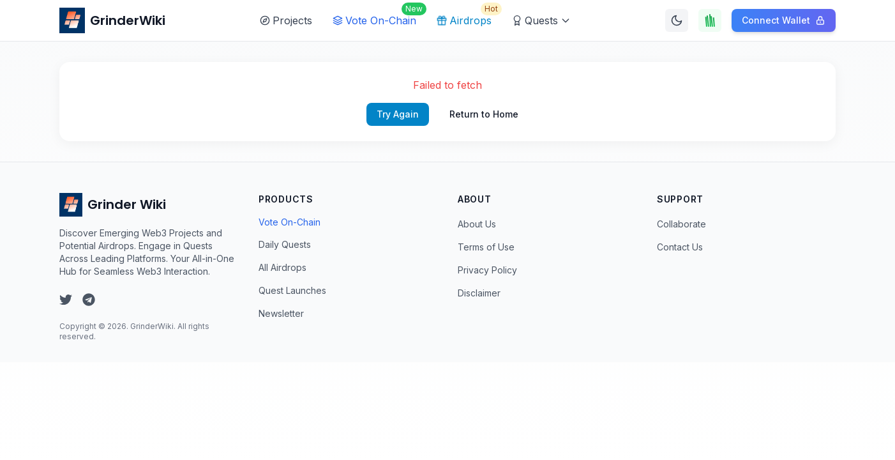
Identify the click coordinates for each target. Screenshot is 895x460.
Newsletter (281, 313)
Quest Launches (292, 290)
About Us (477, 223)
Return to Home (483, 114)
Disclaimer (479, 293)
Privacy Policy (487, 269)
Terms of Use (486, 246)
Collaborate (681, 223)
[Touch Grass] (709, 20)
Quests (541, 20)
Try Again (398, 114)
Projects (286, 20)
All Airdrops (282, 267)
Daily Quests (285, 244)
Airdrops (467, 17)
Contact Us (680, 246)
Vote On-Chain (377, 17)
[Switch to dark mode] (676, 20)
